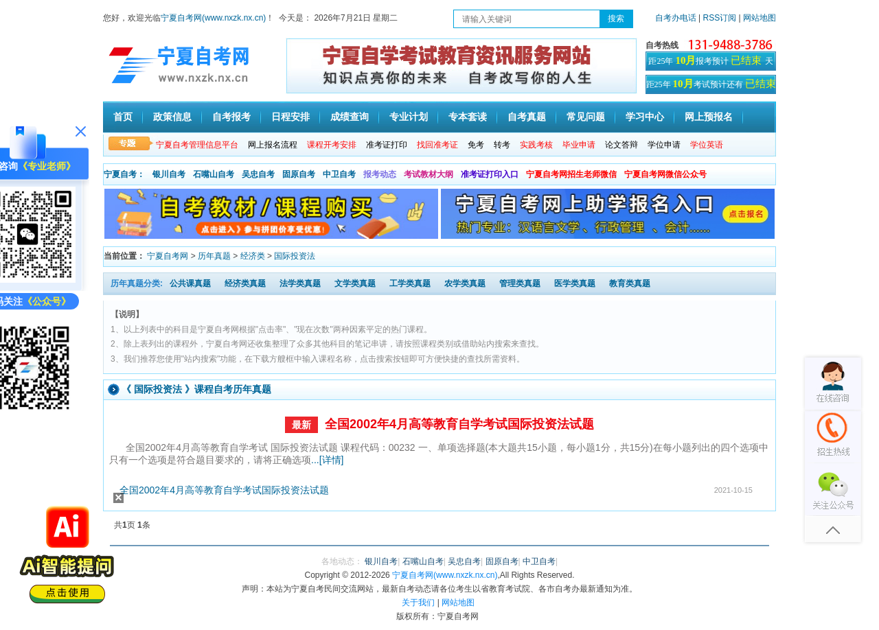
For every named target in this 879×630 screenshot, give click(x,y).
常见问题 (586, 117)
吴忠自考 (258, 174)
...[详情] (327, 459)
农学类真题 (465, 283)
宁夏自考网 (167, 256)
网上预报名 (709, 117)
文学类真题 (355, 283)
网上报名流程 (272, 145)
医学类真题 (574, 283)
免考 (476, 145)
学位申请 (664, 145)
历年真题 (214, 256)
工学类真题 (410, 283)
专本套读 (467, 117)
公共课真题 (190, 283)
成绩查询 (349, 117)
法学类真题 (300, 283)
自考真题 (526, 117)
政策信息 (172, 117)
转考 (502, 145)
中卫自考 (339, 174)
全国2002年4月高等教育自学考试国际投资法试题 (459, 424)
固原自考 (298, 174)
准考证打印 (386, 145)
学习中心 (645, 117)
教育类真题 (629, 283)
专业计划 (408, 117)
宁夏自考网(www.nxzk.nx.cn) (213, 18)
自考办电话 (675, 18)
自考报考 (231, 117)
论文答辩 (621, 145)
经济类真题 (245, 283)
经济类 (252, 256)
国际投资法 (294, 256)
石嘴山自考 (213, 174)
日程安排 (290, 117)
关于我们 (418, 602)
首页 (123, 117)
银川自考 (168, 174)
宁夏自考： (124, 174)
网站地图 (759, 18)
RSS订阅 (721, 18)
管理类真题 (519, 283)
